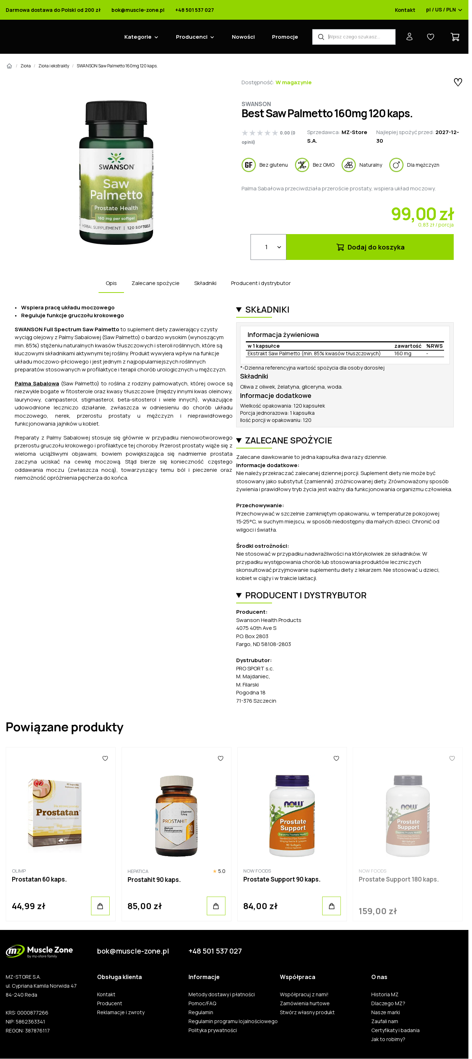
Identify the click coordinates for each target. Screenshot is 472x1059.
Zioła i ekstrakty (53, 65)
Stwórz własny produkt (307, 1012)
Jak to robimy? (388, 1039)
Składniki (205, 283)
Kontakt (405, 10)
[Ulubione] (104, 758)
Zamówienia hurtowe (305, 1003)
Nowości (243, 36)
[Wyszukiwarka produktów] (354, 37)
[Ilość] (268, 247)
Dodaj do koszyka (370, 247)
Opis (111, 283)
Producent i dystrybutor (261, 283)
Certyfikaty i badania (395, 1030)
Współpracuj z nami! (304, 994)
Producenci (192, 36)
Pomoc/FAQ (202, 1003)
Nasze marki (385, 1012)
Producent (109, 1003)
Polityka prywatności (213, 1030)
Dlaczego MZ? (388, 1003)
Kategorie (138, 36)
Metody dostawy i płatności (222, 994)
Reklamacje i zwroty (120, 1012)
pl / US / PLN (444, 10)
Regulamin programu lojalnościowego (233, 1021)
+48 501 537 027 (194, 10)
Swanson (256, 104)
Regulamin (201, 1012)
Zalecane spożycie (156, 283)
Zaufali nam (384, 1021)
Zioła (25, 65)
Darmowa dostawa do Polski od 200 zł (53, 10)
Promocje (285, 36)
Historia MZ (385, 994)
